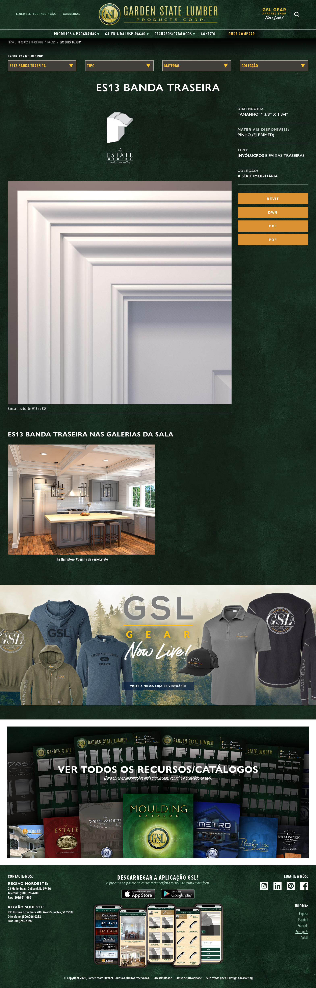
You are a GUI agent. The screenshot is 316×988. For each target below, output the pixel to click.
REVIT (273, 198)
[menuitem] (276, 14)
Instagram (264, 886)
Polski (304, 937)
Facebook (304, 886)
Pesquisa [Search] (296, 14)
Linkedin (277, 886)
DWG (273, 212)
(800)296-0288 (31, 916)
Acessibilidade (163, 978)
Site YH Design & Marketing (229, 978)
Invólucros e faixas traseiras (271, 155)
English (303, 913)
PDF (273, 239)
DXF (273, 226)
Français (303, 925)
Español (303, 919)
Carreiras (71, 14)
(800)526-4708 (29, 893)
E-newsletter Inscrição (36, 14)
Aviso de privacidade (189, 978)
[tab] (76, 34)
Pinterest (291, 886)
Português (301, 931)
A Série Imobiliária (258, 176)
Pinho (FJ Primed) (256, 134)
